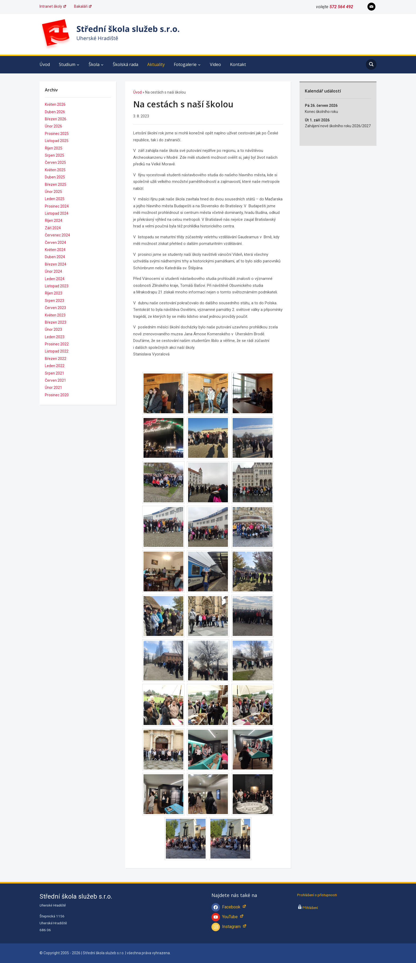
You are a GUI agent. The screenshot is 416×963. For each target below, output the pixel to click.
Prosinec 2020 (57, 395)
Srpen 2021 (54, 373)
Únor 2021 (53, 387)
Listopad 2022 (56, 351)
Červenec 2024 (57, 235)
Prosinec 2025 (57, 133)
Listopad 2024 (56, 213)
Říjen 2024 (53, 220)
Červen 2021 (55, 380)
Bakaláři (83, 6)
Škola (94, 64)
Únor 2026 (53, 126)
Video (215, 64)
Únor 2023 (53, 329)
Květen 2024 (55, 250)
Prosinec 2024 (57, 206)
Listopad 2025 (56, 141)
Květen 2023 (55, 315)
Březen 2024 (55, 264)
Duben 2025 (55, 177)
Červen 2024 (55, 242)
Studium (67, 64)
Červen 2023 (55, 308)
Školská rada (125, 64)
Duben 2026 (55, 112)
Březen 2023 (55, 322)
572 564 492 (341, 6)
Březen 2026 (55, 119)
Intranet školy (53, 6)
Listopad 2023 (56, 286)
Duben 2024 (55, 257)
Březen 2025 (55, 184)
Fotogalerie (185, 64)
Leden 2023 (54, 337)
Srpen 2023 (54, 300)
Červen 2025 (55, 162)
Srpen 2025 (54, 155)
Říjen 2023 (53, 293)
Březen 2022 (55, 359)
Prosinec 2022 (57, 344)
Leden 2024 (54, 279)
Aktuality (156, 64)
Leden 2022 (54, 366)
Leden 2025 (54, 199)
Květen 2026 (55, 104)
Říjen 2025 (53, 148)
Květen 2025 (55, 170)
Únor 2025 (53, 192)
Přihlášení (310, 907)
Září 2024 (53, 228)
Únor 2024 (53, 271)
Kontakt (238, 64)
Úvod (45, 64)
